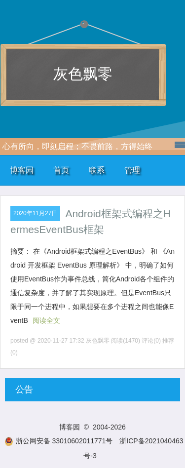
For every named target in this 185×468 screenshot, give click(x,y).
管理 (132, 170)
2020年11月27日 (35, 213)
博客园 (22, 170)
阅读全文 (46, 320)
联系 (97, 170)
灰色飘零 (82, 74)
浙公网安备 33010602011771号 (58, 441)
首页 (61, 170)
